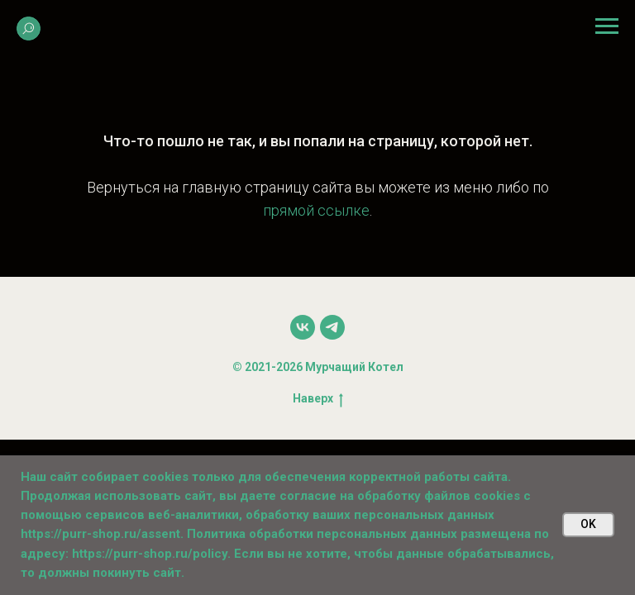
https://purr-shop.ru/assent (100, 533)
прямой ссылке (316, 210)
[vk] (302, 327)
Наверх (318, 399)
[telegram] (332, 327)
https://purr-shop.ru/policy (149, 553)
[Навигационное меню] (606, 26)
